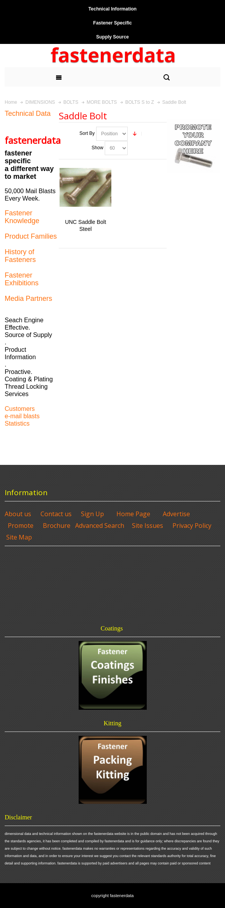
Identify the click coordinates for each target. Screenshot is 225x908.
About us (18, 514)
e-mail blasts (22, 416)
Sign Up (92, 514)
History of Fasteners (20, 256)
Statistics (17, 423)
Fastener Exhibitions (22, 279)
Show (97, 147)
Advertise (176, 514)
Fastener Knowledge (22, 217)
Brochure (56, 525)
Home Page (133, 514)
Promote (20, 525)
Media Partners (28, 298)
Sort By (87, 133)
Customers (20, 408)
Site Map (19, 537)
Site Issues (147, 525)
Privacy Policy (191, 525)
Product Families (31, 236)
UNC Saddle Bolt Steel (85, 225)
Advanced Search (99, 525)
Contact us (56, 514)
